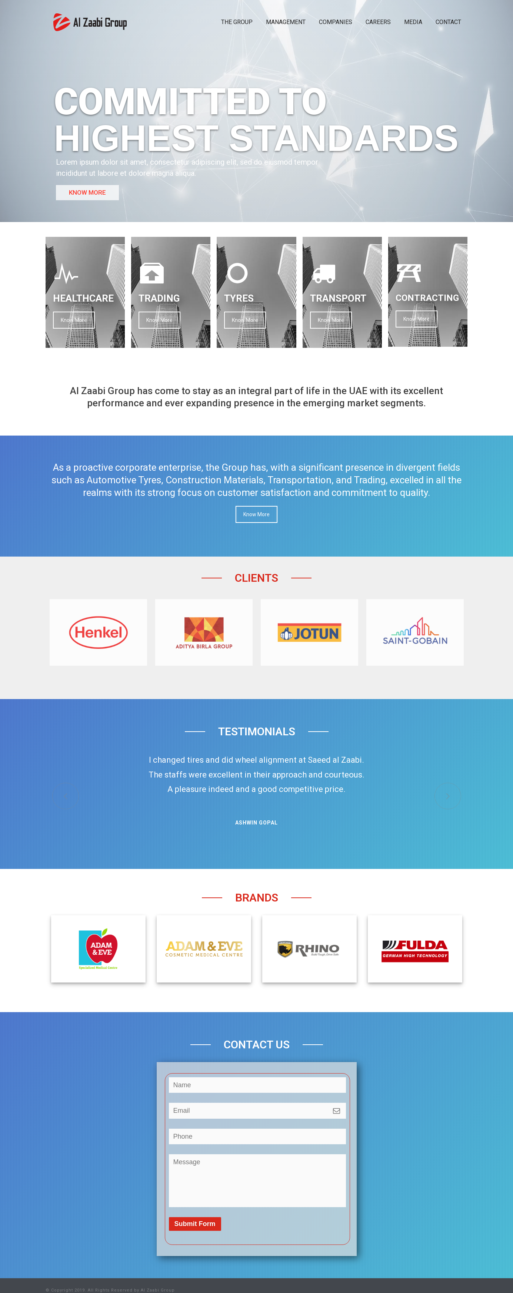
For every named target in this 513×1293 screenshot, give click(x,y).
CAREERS (378, 22)
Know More (74, 320)
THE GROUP (237, 22)
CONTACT (448, 22)
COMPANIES (335, 22)
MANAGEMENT (286, 22)
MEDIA (413, 22)
